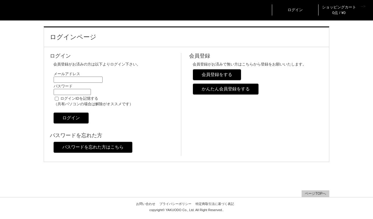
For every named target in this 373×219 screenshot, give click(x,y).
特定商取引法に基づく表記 (215, 204)
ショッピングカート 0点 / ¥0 (339, 10)
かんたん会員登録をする (226, 88)
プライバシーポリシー (175, 204)
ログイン (295, 10)
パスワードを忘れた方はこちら (93, 146)
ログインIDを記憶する (79, 98)
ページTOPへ (315, 194)
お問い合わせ (145, 204)
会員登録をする (217, 74)
